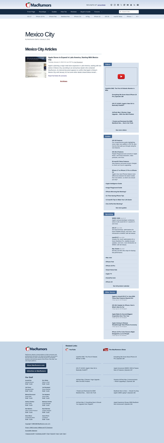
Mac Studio (115, 249)
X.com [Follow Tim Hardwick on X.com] (47, 397)
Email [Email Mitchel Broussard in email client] (26, 397)
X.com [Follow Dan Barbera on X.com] (30, 411)
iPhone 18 (97, 16)
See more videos (121, 130)
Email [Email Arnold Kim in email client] (26, 383)
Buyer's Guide (85, 12)
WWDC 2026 (116, 218)
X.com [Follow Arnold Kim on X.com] (30, 383)
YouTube (72, 349)
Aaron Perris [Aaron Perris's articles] (45, 415)
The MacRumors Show (117, 349)
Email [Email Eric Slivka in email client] (43, 383)
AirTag (88, 16)
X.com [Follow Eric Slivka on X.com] (47, 383)
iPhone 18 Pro (40, 16)
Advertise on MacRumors (36, 371)
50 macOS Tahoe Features (120, 161)
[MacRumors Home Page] (38, 5)
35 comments (63, 76)
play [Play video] (121, 77)
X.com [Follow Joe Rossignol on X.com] (47, 390)
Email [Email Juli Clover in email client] (26, 390)
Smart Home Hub (111, 270)
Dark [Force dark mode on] (64, 434)
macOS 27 (115, 237)
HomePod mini (111, 278)
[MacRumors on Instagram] (115, 5)
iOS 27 (29, 16)
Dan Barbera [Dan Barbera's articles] (28, 408)
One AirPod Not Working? (114, 204)
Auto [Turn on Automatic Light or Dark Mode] (57, 434)
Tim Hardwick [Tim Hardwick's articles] (46, 394)
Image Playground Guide (114, 187)
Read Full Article (53, 76)
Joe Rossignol (78, 62)
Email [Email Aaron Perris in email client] (43, 418)
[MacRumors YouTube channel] (128, 5)
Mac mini (109, 257)
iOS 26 (107, 16)
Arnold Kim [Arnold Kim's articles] (28, 380)
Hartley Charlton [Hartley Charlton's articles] (29, 401)
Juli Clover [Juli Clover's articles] (28, 387)
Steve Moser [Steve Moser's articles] (28, 415)
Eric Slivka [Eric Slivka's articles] (45, 380)
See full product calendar (121, 286)
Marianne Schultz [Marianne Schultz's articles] (47, 401)
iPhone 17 (130, 16)
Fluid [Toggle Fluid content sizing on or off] (48, 434)
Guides (54, 12)
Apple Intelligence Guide (114, 183)
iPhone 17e (77, 16)
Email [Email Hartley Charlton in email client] (26, 404)
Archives (63, 81)
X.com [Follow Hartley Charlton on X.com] (30, 404)
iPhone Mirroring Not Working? (116, 191)
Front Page (31, 12)
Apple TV (109, 274)
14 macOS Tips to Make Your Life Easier (119, 200)
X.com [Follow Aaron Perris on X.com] (47, 418)
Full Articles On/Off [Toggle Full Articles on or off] (40, 434)
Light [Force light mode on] (61, 434)
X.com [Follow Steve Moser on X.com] (30, 418)
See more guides (121, 208)
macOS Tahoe (118, 16)
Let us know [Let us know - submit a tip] (101, 5)
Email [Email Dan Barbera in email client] (26, 411)
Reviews (74, 12)
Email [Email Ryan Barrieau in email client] (43, 411)
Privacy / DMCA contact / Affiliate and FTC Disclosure (39, 427)
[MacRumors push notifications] (131, 5)
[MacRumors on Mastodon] (124, 5)
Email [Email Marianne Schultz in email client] (43, 404)
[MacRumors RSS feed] (134, 5)
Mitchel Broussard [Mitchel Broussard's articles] (30, 394)
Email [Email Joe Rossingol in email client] (43, 390)
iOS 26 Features (117, 140)
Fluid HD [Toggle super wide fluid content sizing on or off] (52, 434)
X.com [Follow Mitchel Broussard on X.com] (30, 397)
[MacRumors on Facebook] (118, 5)
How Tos (64, 12)
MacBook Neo (65, 16)
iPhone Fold (52, 16)
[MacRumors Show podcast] (111, 5)
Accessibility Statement (31, 430)
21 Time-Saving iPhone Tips (115, 196)
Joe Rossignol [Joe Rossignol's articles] (46, 387)
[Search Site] (129, 11)
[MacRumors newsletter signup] (138, 5)
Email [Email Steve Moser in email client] (26, 418)
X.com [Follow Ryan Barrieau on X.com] (47, 411)
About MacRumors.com (36, 365)
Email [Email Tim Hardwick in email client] (43, 397)
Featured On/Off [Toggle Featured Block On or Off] (30, 434)
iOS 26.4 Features (118, 152)
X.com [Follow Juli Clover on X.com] (30, 390)
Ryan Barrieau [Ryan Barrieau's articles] (46, 408)
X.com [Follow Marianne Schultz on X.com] (47, 404)
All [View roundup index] (137, 16)
